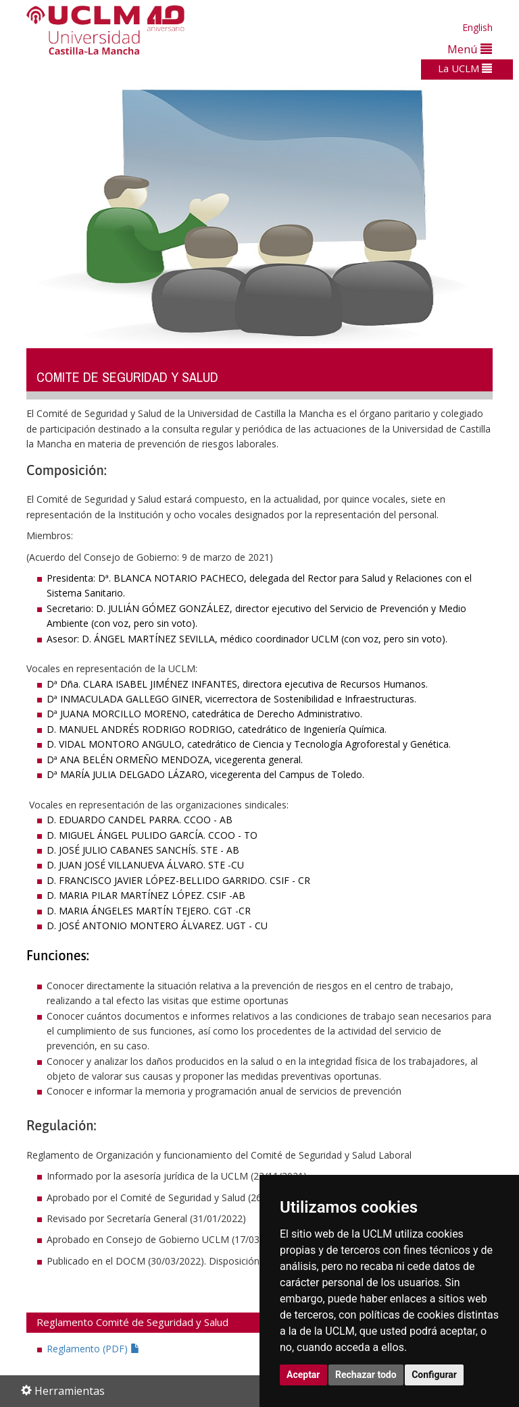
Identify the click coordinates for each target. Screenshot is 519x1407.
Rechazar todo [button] (366, 1374)
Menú (469, 49)
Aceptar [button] (303, 1374)
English (477, 27)
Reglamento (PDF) (93, 1348)
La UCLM (465, 68)
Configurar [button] (434, 1374)
